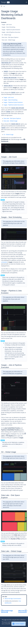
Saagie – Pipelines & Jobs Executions (14, 105)
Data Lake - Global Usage (8, 40)
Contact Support (19, 623)
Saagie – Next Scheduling (8, 27)
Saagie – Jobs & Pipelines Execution (11, 32)
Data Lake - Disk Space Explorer (10, 37)
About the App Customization (13, 598)
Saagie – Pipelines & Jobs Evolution (11, 29)
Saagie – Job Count (7, 24)
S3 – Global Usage (6, 34)
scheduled (4, 262)
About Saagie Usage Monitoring (7, 611)
